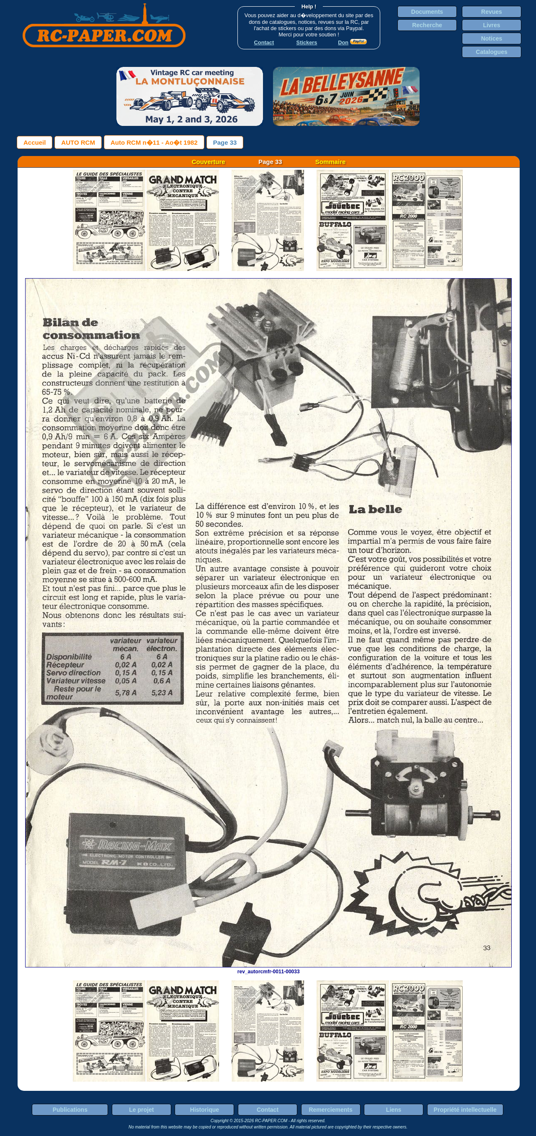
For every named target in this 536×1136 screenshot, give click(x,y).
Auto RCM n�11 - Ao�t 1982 (154, 142)
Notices (491, 38)
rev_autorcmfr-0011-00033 (268, 969)
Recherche (427, 25)
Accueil (34, 142)
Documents (427, 11)
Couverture (208, 161)
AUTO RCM (78, 142)
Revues (491, 11)
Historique (204, 1109)
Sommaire (330, 161)
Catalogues (491, 52)
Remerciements (330, 1109)
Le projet (141, 1109)
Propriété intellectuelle (465, 1109)
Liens (394, 1109)
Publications (70, 1109)
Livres (491, 25)
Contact (267, 1109)
